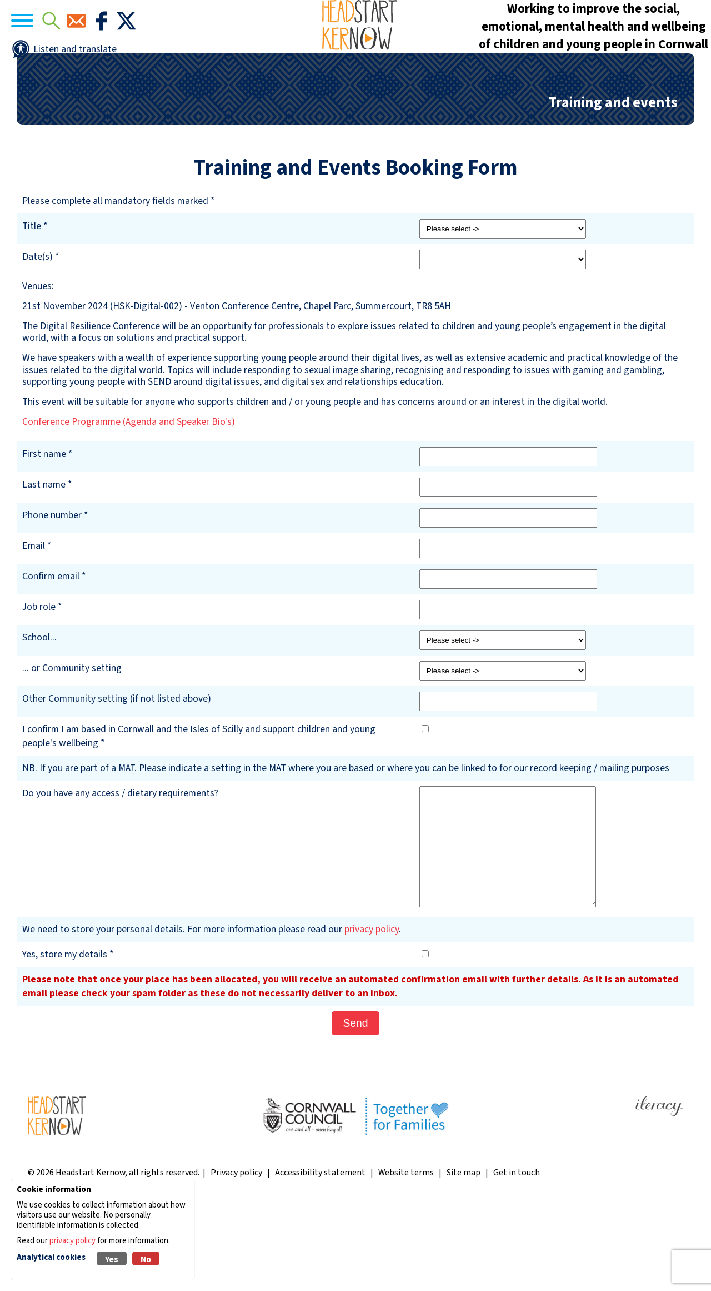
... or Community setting (72, 752)
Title (31, 310)
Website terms (406, 1257)
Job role (39, 691)
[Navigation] (55, 55)
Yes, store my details (64, 1039)
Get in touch (516, 1257)
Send (355, 1107)
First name (44, 538)
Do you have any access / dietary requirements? (120, 878)
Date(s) (37, 341)
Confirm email (50, 661)
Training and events (613, 187)
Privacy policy (236, 1257)
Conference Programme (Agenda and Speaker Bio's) (128, 506)
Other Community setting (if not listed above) (116, 783)
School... (39, 722)
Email (33, 630)
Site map (463, 1257)
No (146, 1259)
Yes (111, 1259)
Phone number (52, 600)
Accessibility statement (320, 1257)
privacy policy (371, 1014)
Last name (44, 569)
